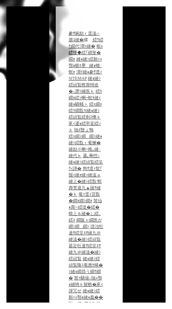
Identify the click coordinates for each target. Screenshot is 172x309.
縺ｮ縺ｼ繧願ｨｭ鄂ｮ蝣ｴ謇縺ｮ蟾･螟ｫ (85, 65)
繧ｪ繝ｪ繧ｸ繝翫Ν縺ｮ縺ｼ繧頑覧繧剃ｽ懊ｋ (85, 110)
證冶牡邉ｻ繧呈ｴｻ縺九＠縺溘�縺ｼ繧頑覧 (86, 233)
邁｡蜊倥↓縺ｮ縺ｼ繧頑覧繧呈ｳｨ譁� (86, 162)
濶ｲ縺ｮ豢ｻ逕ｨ (89, 72)
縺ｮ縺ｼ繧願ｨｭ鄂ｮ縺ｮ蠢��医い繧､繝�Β (86, 297)
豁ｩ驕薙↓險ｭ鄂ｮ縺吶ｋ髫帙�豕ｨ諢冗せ (86, 284)
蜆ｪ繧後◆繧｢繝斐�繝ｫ (86, 52)
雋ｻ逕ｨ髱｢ (92, 168)
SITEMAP (78, 78)
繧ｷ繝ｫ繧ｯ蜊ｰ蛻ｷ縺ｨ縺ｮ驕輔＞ (85, 97)
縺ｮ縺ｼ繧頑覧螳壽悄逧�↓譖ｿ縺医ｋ (85, 85)
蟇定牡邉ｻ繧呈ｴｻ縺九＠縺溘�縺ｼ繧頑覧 (85, 252)
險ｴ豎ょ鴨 (84, 129)
